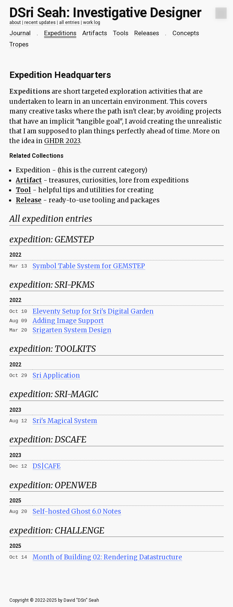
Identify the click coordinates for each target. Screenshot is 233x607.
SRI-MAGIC (76, 394)
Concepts (185, 33)
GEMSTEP (74, 239)
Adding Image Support (68, 321)
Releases (146, 33)
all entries (69, 22)
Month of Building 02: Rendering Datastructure (107, 557)
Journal (20, 33)
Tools (120, 33)
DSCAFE (70, 439)
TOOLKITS (75, 349)
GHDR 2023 (62, 141)
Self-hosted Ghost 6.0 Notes (77, 511)
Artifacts (94, 33)
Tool (23, 190)
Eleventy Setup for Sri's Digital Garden (93, 311)
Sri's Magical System (65, 421)
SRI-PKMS (74, 285)
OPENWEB (76, 485)
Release (29, 200)
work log (91, 22)
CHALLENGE (79, 530)
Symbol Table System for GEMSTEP (89, 266)
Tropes (18, 44)
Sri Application (56, 375)
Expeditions (60, 33)
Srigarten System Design (72, 330)
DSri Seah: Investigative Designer (105, 13)
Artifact (29, 180)
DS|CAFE (47, 466)
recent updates (40, 22)
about (15, 22)
